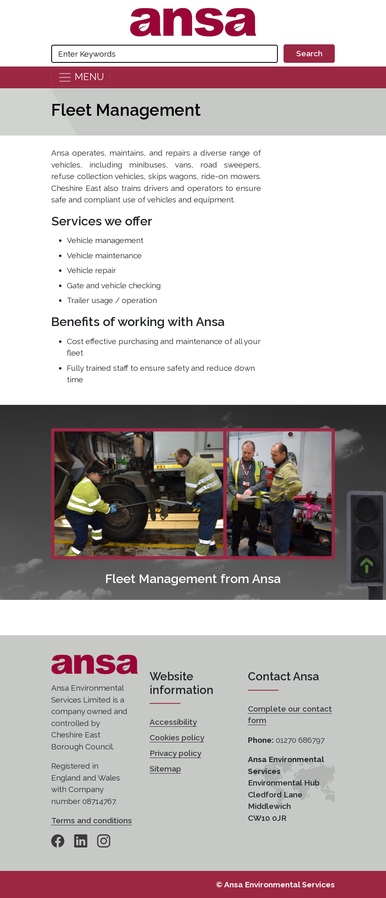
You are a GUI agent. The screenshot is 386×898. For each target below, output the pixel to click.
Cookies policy (177, 737)
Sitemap (165, 768)
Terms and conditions (91, 820)
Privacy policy (175, 753)
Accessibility (173, 721)
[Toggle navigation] (80, 77)
